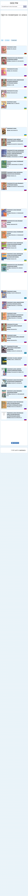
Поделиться (16, 442)
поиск (25, 6)
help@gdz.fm (22, 450)
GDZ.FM (14, 3)
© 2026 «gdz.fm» (15, 450)
